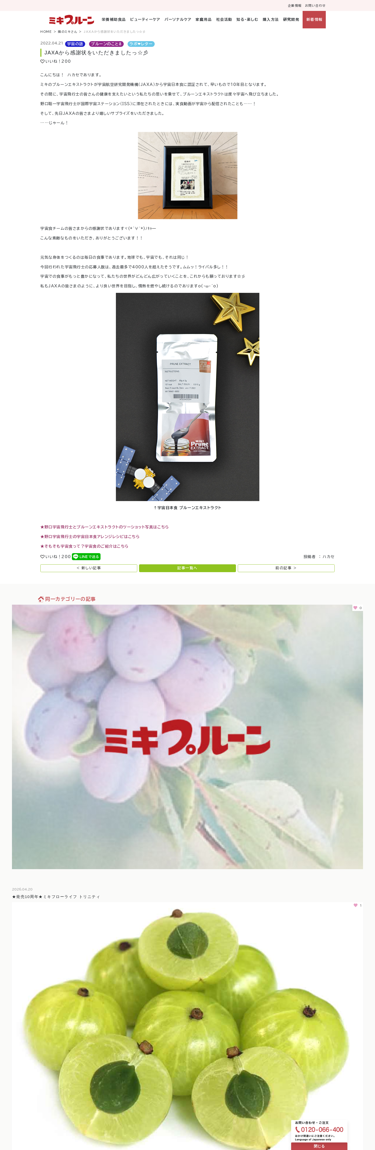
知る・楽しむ (247, 19)
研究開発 (291, 19)
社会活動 (224, 19)
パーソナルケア (178, 19)
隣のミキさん (67, 31)
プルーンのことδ (106, 44)
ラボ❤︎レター (141, 44)
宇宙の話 (75, 44)
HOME (46, 31)
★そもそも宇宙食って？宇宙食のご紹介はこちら (84, 546)
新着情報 (315, 19)
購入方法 (271, 19)
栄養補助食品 (114, 19)
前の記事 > (286, 568)
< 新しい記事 (89, 568)
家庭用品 (204, 19)
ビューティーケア (145, 19)
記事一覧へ (187, 568)
